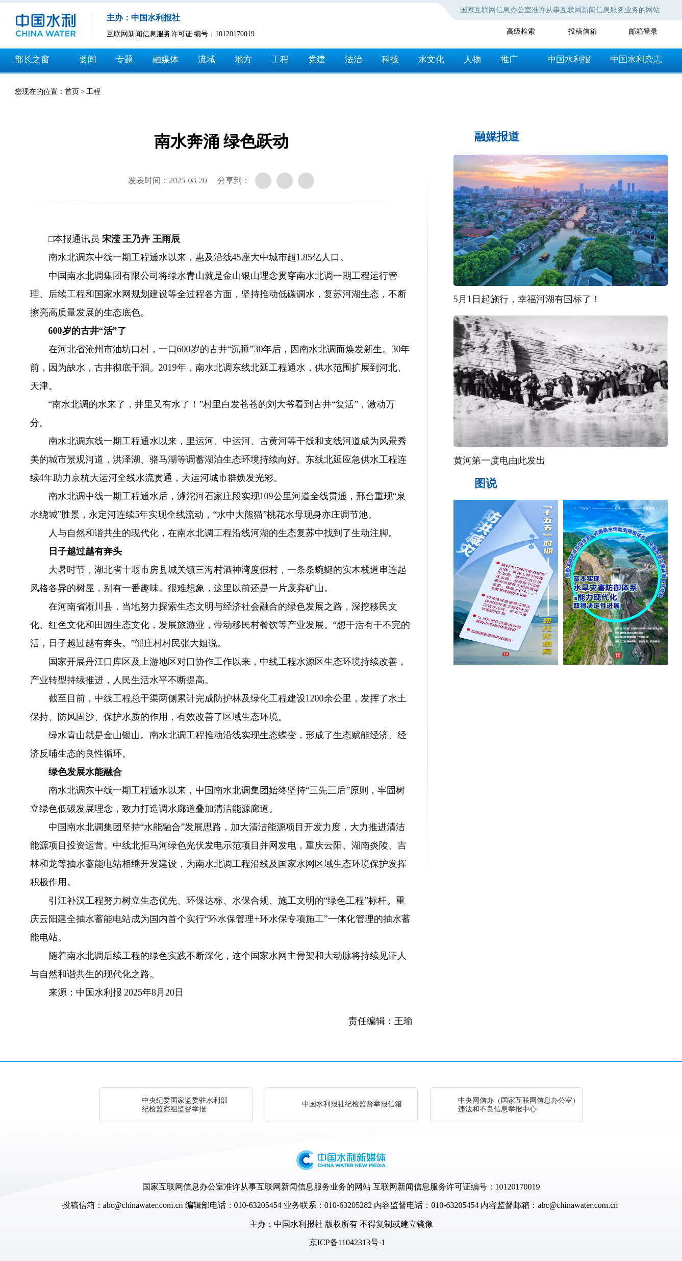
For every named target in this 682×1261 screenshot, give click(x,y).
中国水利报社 (298, 1224)
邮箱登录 (643, 31)
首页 (72, 91)
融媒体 (166, 59)
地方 (243, 59)
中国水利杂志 (636, 59)
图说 (485, 483)
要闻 (87, 59)
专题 (124, 59)
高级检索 (521, 31)
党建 (316, 59)
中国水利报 (569, 59)
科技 (390, 59)
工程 (280, 59)
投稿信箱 (582, 31)
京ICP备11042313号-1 (347, 1242)
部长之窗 (32, 59)
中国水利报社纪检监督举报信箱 (352, 1104)
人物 (472, 59)
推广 (509, 59)
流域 (206, 59)
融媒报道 (496, 136)
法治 (353, 59)
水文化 (431, 59)
